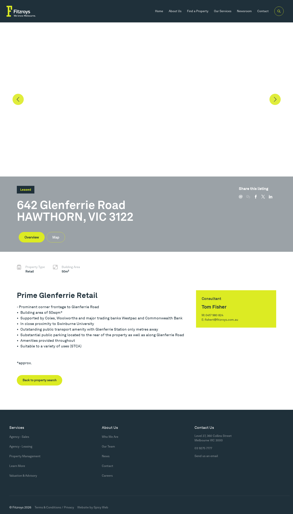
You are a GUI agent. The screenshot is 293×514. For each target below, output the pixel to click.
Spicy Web (101, 507)
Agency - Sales (19, 437)
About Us (175, 11)
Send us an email (206, 456)
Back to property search (39, 380)
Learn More (17, 466)
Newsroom (244, 11)
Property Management (25, 456)
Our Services (222, 11)
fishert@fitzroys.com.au (221, 319)
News (106, 456)
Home (159, 11)
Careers (107, 475)
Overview (31, 237)
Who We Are (110, 437)
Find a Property (197, 11)
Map (55, 237)
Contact (263, 11)
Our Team (108, 446)
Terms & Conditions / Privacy (54, 507)
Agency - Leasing (20, 446)
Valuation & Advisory (23, 475)
